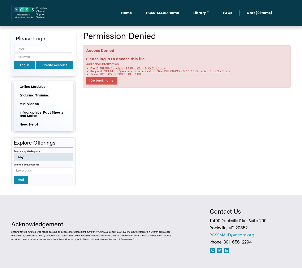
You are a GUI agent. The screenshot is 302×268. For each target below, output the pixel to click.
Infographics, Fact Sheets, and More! (42, 114)
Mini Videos (29, 103)
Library (201, 12)
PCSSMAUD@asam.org (232, 235)
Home (126, 12)
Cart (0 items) (259, 12)
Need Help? (29, 124)
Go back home (101, 80)
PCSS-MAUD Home (162, 12)
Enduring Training (34, 95)
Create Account (54, 65)
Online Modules (33, 86)
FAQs (227, 12)
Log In (24, 65)
